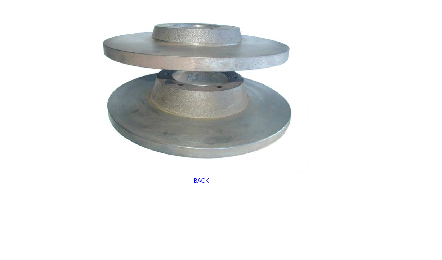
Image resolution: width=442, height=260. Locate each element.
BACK (201, 181)
